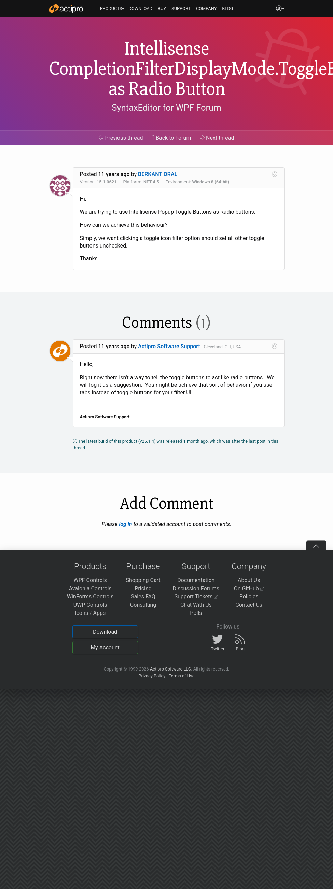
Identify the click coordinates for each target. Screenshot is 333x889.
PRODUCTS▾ (112, 8)
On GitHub (249, 588)
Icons (81, 613)
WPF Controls (90, 580)
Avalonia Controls (90, 588)
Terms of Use (182, 675)
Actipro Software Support (169, 346)
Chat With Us (196, 605)
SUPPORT (181, 8)
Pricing (143, 588)
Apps (99, 613)
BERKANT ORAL (157, 174)
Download (105, 632)
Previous (121, 138)
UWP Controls (90, 605)
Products (90, 566)
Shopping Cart (143, 580)
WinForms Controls (90, 596)
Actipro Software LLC (170, 669)
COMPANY (206, 8)
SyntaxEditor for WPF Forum (166, 107)
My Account (105, 647)
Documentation (195, 580)
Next (217, 138)
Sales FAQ (143, 596)
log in (125, 524)
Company (249, 566)
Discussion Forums (196, 588)
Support (196, 566)
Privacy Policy (151, 675)
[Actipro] (66, 8)
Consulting (143, 605)
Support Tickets (196, 596)
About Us (249, 580)
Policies (249, 596)
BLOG (227, 8)
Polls (196, 613)
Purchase (143, 566)
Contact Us (248, 605)
